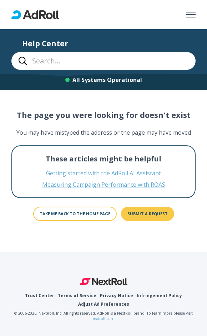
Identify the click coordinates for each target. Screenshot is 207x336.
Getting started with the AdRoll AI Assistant (103, 173)
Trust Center (39, 296)
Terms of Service (77, 296)
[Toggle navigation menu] (190, 15)
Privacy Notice (116, 296)
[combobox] (103, 61)
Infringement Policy (159, 296)
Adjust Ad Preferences (103, 304)
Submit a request (147, 213)
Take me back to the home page (75, 213)
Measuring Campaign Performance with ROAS (103, 184)
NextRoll (103, 281)
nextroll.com (103, 318)
